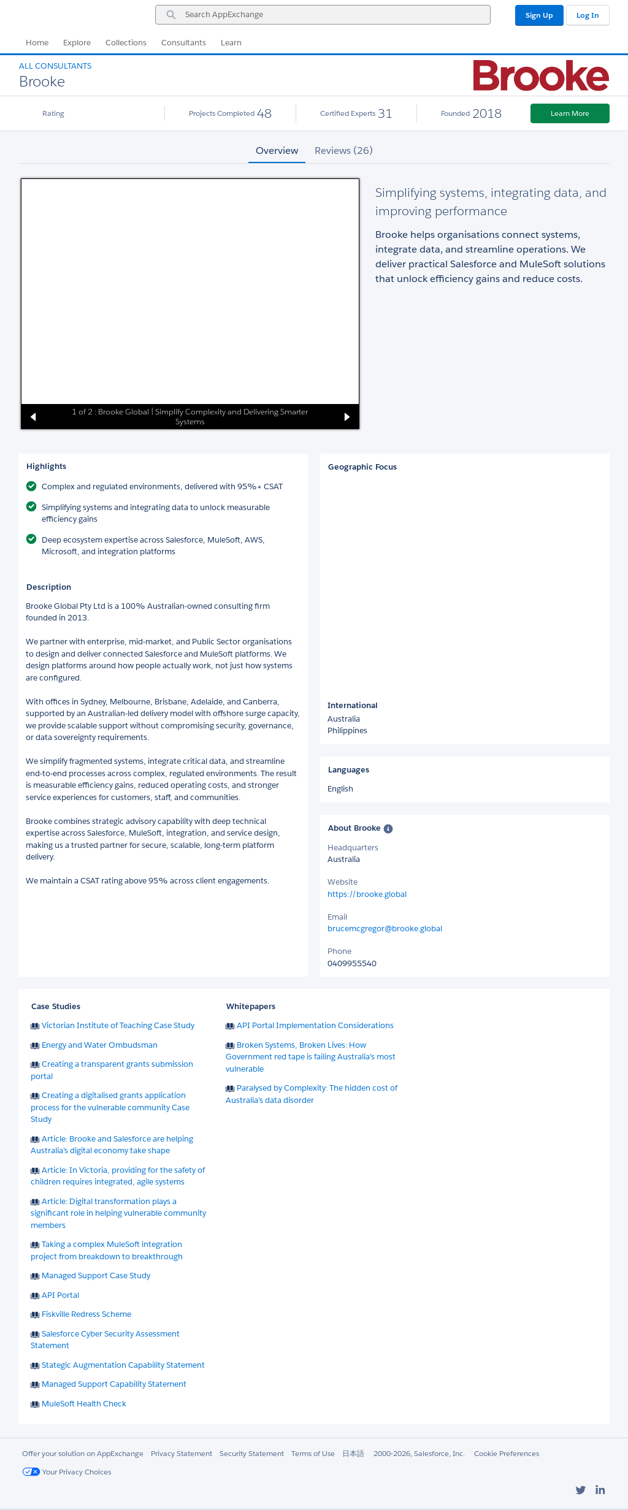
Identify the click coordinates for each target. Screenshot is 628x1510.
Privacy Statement (181, 1453)
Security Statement (252, 1453)
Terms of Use (313, 1453)
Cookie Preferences (506, 1453)
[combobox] (323, 15)
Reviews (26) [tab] (344, 150)
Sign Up (539, 15)
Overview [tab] (277, 150)
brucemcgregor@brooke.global (384, 928)
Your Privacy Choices (66, 1471)
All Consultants (55, 66)
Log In (587, 15)
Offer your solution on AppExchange (83, 1453)
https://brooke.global (367, 894)
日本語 (353, 1453)
